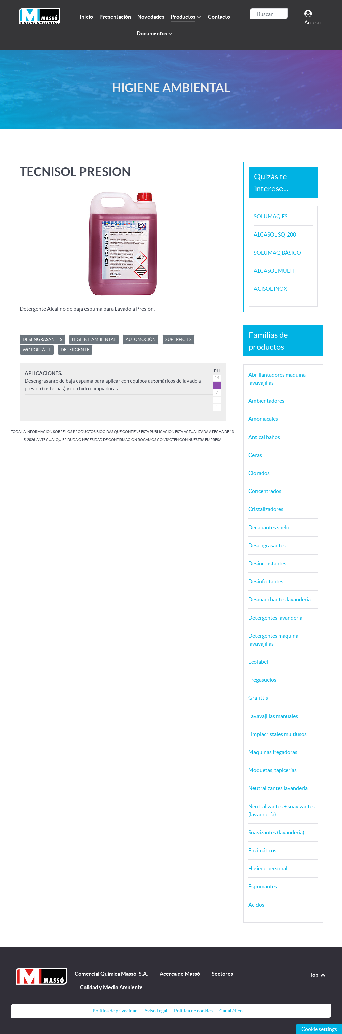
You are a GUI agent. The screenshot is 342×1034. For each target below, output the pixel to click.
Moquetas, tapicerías (272, 770)
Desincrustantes (267, 563)
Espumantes (262, 886)
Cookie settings (319, 1029)
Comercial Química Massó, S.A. (111, 974)
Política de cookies (193, 1010)
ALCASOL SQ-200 (275, 234)
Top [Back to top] (318, 975)
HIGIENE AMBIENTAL (94, 339)
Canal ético (231, 1010)
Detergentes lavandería (275, 618)
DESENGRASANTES (42, 339)
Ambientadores (266, 401)
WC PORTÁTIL (37, 349)
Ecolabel (258, 662)
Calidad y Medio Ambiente (111, 987)
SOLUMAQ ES (270, 216)
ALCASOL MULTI (274, 271)
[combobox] (269, 13)
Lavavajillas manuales (273, 716)
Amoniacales (263, 419)
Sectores (222, 974)
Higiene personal (267, 868)
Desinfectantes (265, 581)
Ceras (255, 455)
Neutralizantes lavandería (278, 788)
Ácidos (256, 905)
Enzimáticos (262, 850)
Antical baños (264, 437)
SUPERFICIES (178, 339)
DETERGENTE (75, 349)
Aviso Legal (155, 1010)
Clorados (259, 473)
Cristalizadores (265, 509)
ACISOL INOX (270, 289)
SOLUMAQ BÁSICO (277, 253)
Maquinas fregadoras (272, 752)
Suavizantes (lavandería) (276, 832)
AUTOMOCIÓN (141, 339)
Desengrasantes (267, 545)
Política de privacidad (115, 1010)
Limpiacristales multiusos (277, 734)
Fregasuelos (262, 680)
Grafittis (258, 698)
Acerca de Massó (180, 974)
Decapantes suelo (268, 527)
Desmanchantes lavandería (279, 599)
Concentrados (264, 491)
